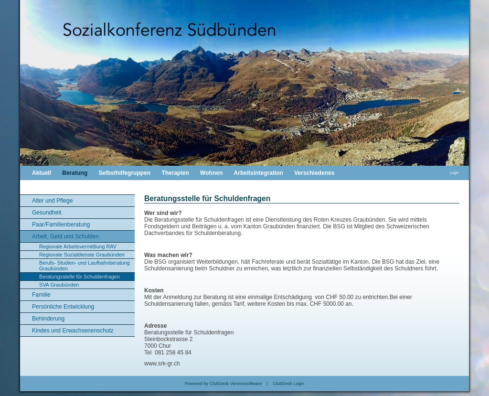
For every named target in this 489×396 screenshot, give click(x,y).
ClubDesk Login (288, 383)
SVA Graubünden (59, 285)
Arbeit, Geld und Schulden (65, 236)
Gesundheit (46, 212)
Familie (41, 294)
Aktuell (41, 173)
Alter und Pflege (52, 200)
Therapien (175, 173)
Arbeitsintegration (258, 173)
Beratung (74, 173)
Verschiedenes (314, 173)
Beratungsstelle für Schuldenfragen (79, 276)
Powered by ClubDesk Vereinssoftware (223, 383)
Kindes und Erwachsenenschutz (73, 330)
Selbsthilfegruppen (124, 173)
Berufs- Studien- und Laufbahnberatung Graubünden (84, 265)
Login (454, 173)
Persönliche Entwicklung (63, 306)
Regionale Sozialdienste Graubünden (82, 254)
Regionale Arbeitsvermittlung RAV (78, 246)
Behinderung (48, 318)
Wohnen (211, 173)
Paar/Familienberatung (61, 224)
